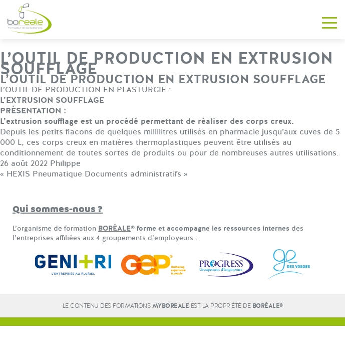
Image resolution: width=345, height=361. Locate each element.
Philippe (65, 163)
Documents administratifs (133, 173)
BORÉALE (114, 228)
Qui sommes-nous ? (58, 209)
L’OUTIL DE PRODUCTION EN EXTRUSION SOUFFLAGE (162, 79)
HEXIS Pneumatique (44, 173)
